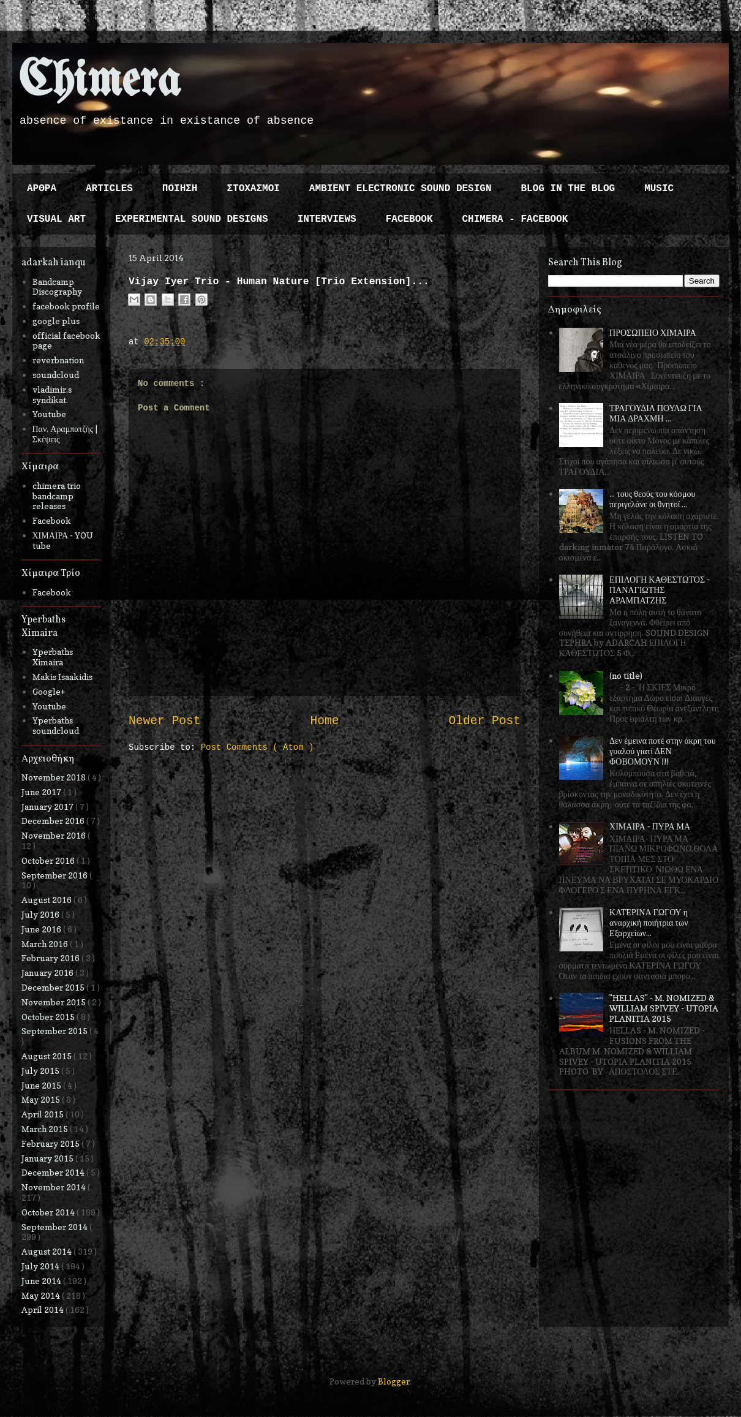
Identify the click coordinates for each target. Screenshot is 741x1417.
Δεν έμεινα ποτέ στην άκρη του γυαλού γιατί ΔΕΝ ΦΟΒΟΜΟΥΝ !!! (662, 750)
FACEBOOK (409, 219)
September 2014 (55, 1227)
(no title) (625, 675)
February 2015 (51, 1143)
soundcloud (55, 374)
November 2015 (54, 1002)
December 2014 (53, 1172)
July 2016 (41, 914)
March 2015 (45, 1129)
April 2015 (43, 1114)
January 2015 (48, 1158)
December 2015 (53, 987)
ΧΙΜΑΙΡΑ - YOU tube (63, 540)
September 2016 (55, 875)
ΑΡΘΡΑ (41, 188)
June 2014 (42, 1280)
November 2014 (54, 1187)
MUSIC (659, 188)
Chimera (99, 81)
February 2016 (51, 958)
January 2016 (48, 972)
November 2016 (54, 835)
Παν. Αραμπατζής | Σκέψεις (65, 433)
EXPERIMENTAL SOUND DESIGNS (191, 219)
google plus (56, 321)
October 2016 (49, 860)
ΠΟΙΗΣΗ (180, 188)
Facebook (51, 520)
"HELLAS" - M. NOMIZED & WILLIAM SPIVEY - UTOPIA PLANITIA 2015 (663, 1008)
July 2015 (41, 1070)
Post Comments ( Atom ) (257, 747)
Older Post (484, 721)
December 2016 (53, 820)
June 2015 (42, 1085)
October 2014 (49, 1212)
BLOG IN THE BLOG (568, 188)
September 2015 (55, 1031)
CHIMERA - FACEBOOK (515, 219)
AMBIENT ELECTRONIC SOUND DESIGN (400, 188)
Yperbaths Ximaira (52, 656)
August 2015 (47, 1056)
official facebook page (66, 340)
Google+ (48, 691)
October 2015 (49, 1016)
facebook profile (66, 306)
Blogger (394, 1381)
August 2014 (47, 1251)
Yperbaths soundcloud (55, 725)
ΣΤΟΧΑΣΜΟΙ (253, 188)
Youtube (49, 414)
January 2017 (48, 806)
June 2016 (42, 929)
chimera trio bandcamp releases (56, 496)
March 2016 (45, 944)
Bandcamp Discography (57, 286)
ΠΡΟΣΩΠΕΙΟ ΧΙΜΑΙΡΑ (652, 332)
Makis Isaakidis (62, 676)
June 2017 (42, 792)
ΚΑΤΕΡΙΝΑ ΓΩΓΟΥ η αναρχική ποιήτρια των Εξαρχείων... (648, 922)
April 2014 (43, 1309)
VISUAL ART (56, 219)
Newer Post (165, 721)
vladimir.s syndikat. (52, 394)
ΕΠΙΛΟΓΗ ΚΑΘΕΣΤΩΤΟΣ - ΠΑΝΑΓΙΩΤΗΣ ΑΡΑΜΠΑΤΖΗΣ (659, 589)
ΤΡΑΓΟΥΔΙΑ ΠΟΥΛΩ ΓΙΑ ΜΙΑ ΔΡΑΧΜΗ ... (655, 412)
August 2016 (47, 899)
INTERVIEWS (327, 219)
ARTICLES (109, 188)
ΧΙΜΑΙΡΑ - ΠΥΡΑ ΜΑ (649, 826)
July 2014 (41, 1266)
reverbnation (58, 360)
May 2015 (41, 1099)
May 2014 (41, 1295)
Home (324, 721)
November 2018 (54, 777)
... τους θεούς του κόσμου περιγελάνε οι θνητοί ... (652, 498)
